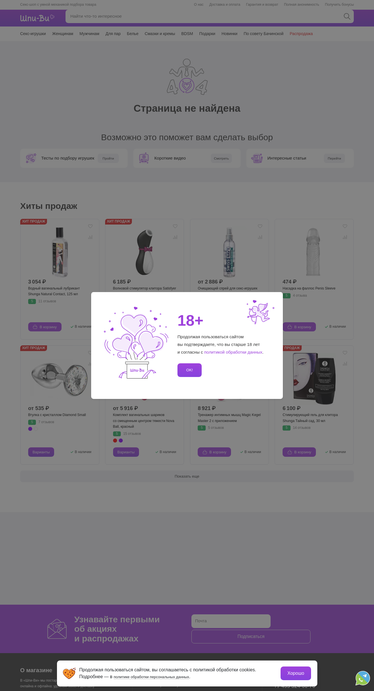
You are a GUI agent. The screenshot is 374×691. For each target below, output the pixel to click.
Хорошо (295, 672)
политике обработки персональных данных (160, 676)
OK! (189, 370)
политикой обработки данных (233, 352)
